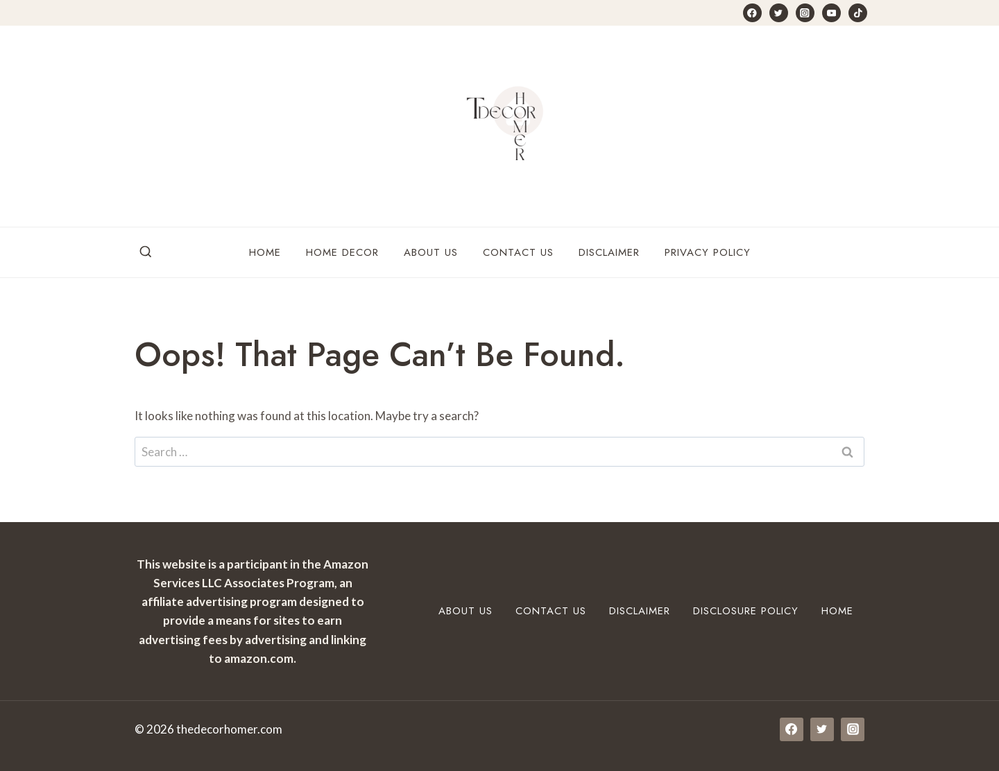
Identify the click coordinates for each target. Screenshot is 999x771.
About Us (431, 252)
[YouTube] (831, 12)
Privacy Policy (708, 252)
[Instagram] (805, 12)
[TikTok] (857, 12)
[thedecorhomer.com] (499, 126)
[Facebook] (752, 12)
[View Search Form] (146, 252)
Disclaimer (609, 252)
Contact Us (518, 252)
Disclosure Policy (746, 610)
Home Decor (342, 252)
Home (265, 252)
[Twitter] (778, 12)
